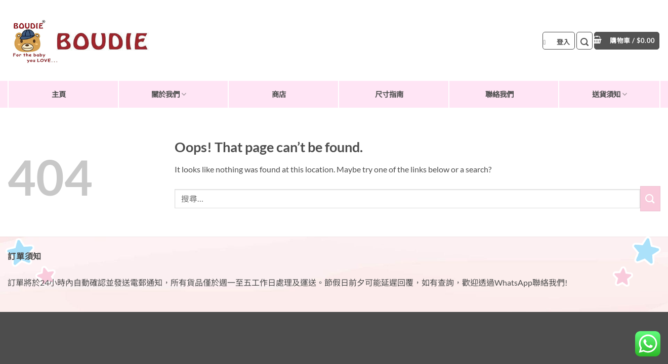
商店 (279, 94)
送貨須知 (609, 94)
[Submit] (650, 198)
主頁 (59, 94)
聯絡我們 (499, 94)
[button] (558, 41)
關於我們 (168, 94)
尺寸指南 (389, 94)
